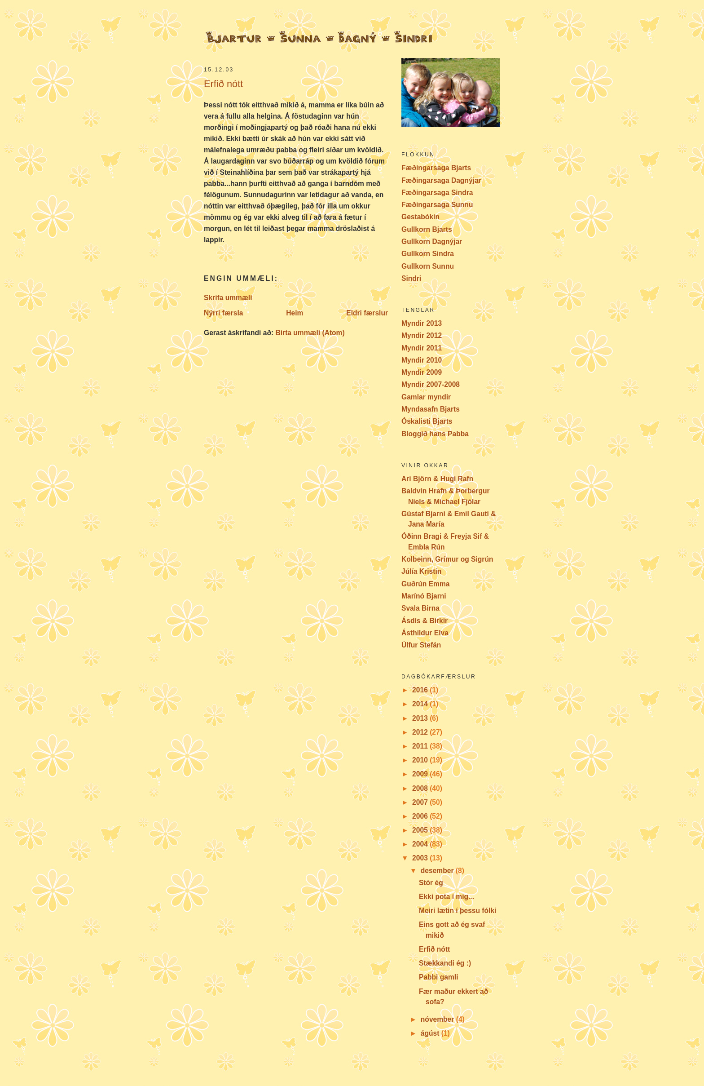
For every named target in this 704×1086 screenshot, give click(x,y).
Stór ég (431, 883)
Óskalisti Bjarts (427, 421)
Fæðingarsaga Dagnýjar (441, 180)
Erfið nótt (223, 83)
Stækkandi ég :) (445, 963)
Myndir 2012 (421, 335)
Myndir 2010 (421, 360)
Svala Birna (420, 608)
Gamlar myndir (426, 397)
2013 (421, 718)
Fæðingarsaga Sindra (437, 192)
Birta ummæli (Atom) (309, 333)
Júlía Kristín (421, 571)
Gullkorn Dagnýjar (431, 241)
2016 (421, 690)
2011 (421, 746)
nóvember (438, 1019)
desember (438, 870)
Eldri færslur (367, 313)
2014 (421, 704)
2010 (421, 760)
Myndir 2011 (421, 348)
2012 (421, 732)
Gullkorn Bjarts (426, 229)
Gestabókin (420, 217)
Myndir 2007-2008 (430, 384)
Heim (294, 313)
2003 (421, 858)
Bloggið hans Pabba (435, 434)
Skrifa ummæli (228, 297)
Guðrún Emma (425, 584)
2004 (421, 844)
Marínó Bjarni (423, 596)
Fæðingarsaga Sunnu (437, 204)
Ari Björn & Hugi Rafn (437, 479)
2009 (421, 774)
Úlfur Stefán (421, 645)
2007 (421, 802)
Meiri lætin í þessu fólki (457, 910)
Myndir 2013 (421, 323)
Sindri (411, 278)
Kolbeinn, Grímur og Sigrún (447, 559)
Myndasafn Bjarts (430, 409)
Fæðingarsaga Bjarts (436, 168)
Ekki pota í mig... (446, 896)
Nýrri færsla (223, 313)
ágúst (431, 1033)
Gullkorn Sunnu (427, 266)
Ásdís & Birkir (424, 621)
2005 (421, 830)
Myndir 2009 (421, 372)
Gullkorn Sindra (427, 253)
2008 (421, 788)
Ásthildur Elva (425, 633)
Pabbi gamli (438, 977)
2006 (421, 816)
